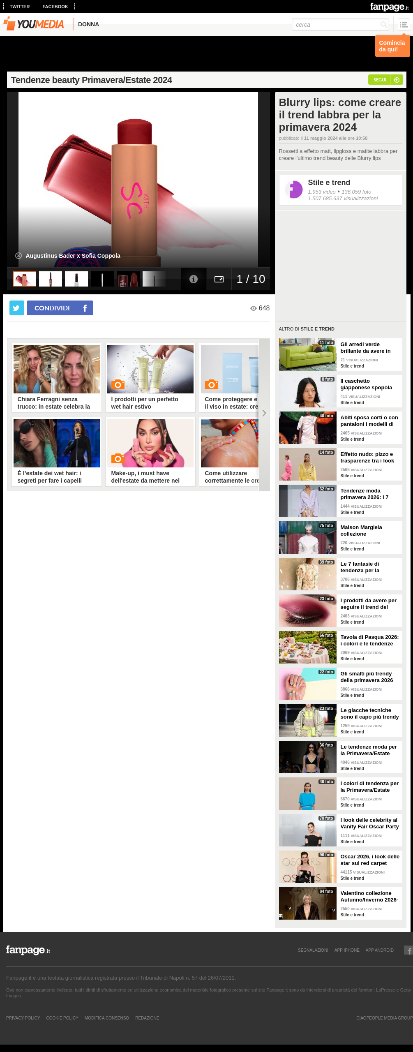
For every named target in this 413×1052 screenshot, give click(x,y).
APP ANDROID (380, 950)
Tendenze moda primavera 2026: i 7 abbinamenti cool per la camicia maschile (368, 494)
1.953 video (322, 192)
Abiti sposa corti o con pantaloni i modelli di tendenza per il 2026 (369, 421)
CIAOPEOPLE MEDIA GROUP (384, 1018)
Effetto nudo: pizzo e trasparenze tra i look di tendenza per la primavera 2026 (368, 457)
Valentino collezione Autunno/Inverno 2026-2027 (370, 896)
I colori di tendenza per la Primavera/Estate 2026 (370, 786)
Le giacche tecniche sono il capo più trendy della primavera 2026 (370, 713)
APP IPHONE (347, 950)
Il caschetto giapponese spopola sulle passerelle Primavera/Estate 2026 (369, 384)
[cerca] (340, 24)
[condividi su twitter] (16, 308)
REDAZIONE (147, 1018)
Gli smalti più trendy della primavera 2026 (367, 677)
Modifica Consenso (107, 1018)
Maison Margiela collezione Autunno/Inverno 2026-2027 (370, 530)
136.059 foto (356, 192)
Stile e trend (329, 182)
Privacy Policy (23, 1018)
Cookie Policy (62, 1018)
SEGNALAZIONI (313, 950)
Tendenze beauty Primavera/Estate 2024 (91, 80)
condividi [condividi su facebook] (52, 308)
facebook (55, 6)
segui (380, 79)
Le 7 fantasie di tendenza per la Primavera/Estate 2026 (369, 567)
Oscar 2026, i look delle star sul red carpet (370, 859)
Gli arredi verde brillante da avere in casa (366, 347)
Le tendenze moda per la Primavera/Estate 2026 (369, 750)
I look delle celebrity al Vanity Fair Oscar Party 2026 (370, 823)
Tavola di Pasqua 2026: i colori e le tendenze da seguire (370, 640)
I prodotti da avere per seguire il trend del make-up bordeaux (369, 603)
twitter (20, 6)
